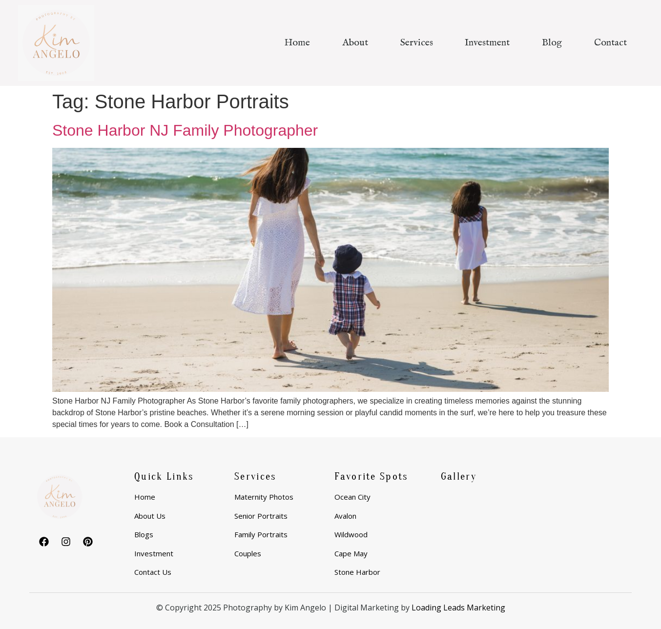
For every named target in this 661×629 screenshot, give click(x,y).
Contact (610, 43)
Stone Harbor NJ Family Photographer (185, 130)
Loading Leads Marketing (458, 607)
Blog (552, 43)
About (355, 43)
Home (297, 43)
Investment (487, 43)
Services (416, 43)
